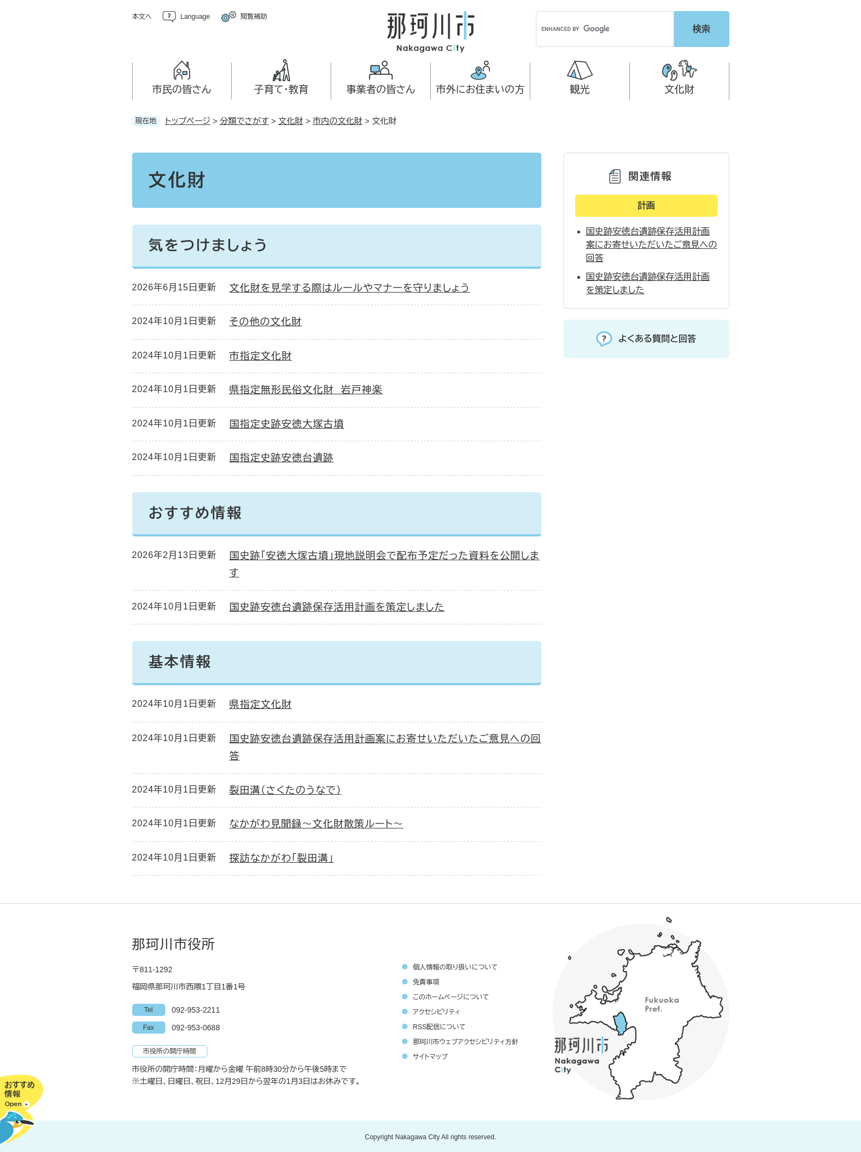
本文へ (142, 16)
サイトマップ (430, 1055)
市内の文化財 (337, 119)
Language (195, 16)
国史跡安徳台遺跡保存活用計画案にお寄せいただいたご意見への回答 (651, 243)
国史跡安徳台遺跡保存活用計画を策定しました (337, 605)
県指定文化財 (260, 702)
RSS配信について (439, 1025)
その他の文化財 (265, 320)
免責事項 (426, 980)
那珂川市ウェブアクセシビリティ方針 (466, 1040)
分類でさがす (244, 119)
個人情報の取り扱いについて (455, 965)
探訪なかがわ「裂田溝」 (281, 856)
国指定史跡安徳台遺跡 (281, 456)
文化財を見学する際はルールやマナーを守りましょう (349, 286)
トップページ (188, 119)
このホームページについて (451, 995)
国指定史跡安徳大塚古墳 (287, 422)
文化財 (290, 119)
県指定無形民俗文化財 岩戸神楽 (306, 388)
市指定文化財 (260, 354)
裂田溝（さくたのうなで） (285, 788)
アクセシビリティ (437, 1010)
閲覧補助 (254, 16)
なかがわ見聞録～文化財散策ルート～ (316, 822)
